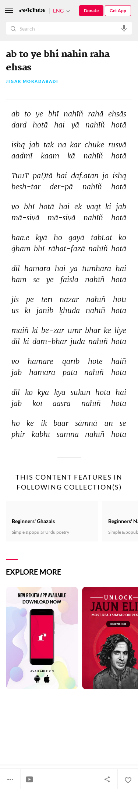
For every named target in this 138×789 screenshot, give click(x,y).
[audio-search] (124, 28)
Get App (118, 10)
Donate (91, 10)
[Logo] (32, 11)
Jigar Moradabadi (32, 82)
